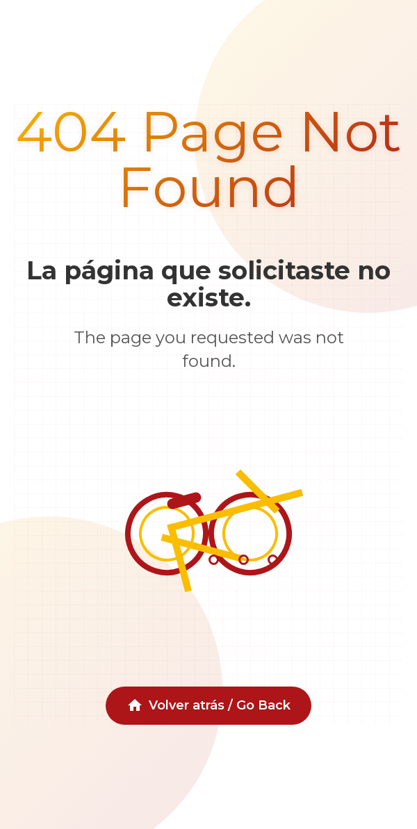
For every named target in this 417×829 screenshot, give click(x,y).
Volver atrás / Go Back (208, 705)
